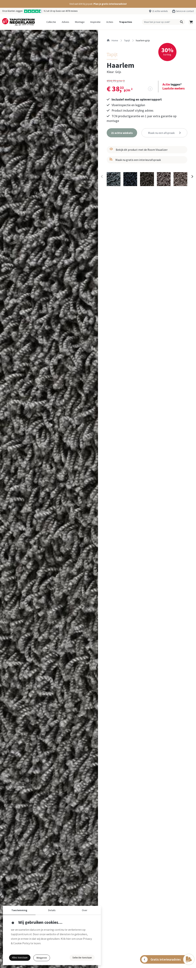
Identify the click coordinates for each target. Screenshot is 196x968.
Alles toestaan (20, 957)
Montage (80, 22)
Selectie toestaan (82, 957)
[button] (98, 4)
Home (112, 40)
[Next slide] (192, 176)
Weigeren (41, 957)
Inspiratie (95, 22)
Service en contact (185, 11)
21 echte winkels (160, 11)
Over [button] (84, 910)
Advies (65, 22)
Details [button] (52, 910)
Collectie (51, 22)
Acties (109, 22)
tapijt (127, 40)
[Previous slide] (102, 176)
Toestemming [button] (19, 910)
